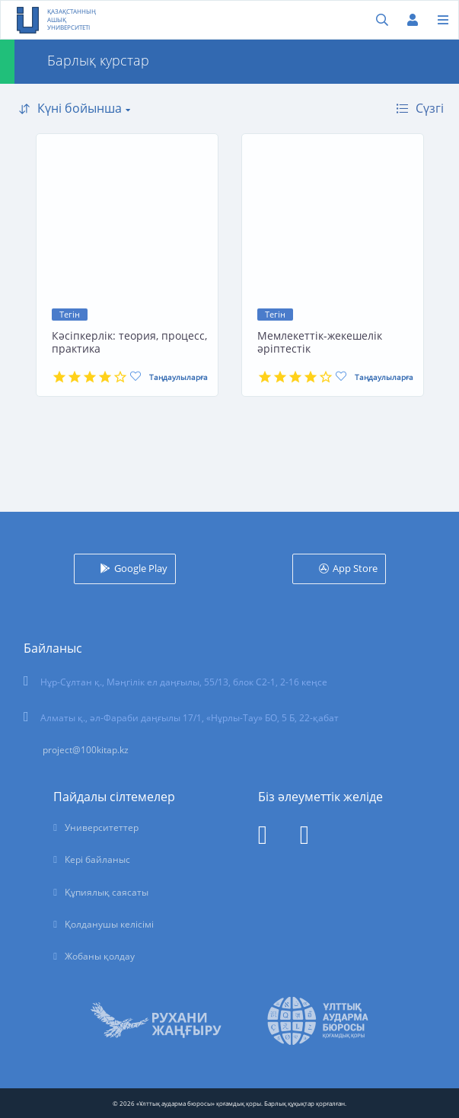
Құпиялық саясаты (106, 892)
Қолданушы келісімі (109, 924)
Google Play (140, 568)
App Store (355, 568)
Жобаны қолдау (100, 956)
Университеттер (102, 827)
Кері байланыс (97, 859)
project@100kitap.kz (86, 749)
